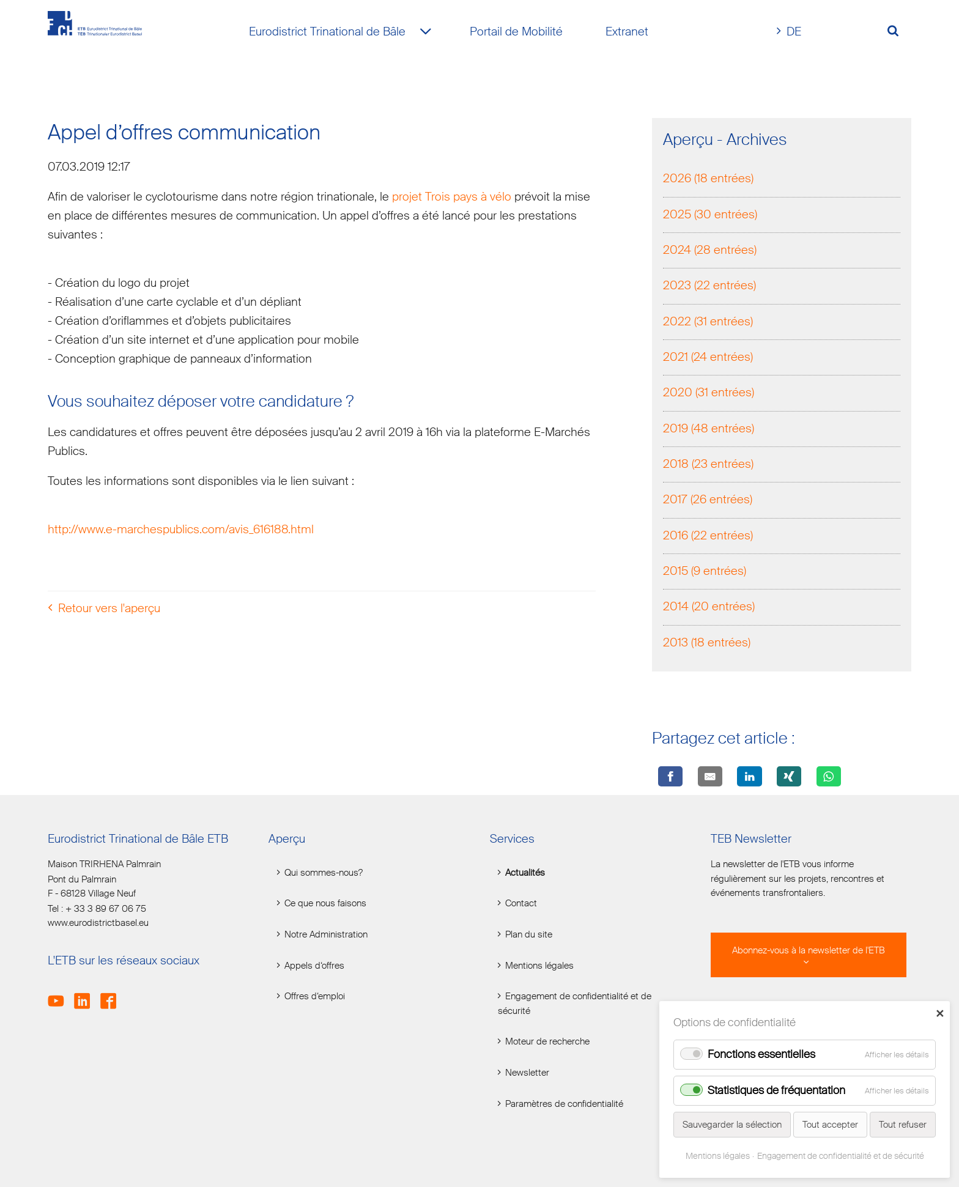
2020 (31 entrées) (708, 394)
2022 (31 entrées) (708, 322)
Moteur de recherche (547, 1042)
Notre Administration (326, 935)
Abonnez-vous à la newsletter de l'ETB (808, 950)
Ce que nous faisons (325, 903)
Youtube (60, 994)
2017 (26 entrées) (707, 501)
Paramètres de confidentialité (564, 1104)
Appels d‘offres (314, 966)
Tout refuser (903, 1125)
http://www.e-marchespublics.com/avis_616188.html (181, 531)
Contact (521, 903)
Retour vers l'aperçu (109, 610)
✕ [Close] (939, 1013)
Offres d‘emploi (314, 996)
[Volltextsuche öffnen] (897, 32)
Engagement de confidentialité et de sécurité (574, 1003)
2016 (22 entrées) (708, 536)
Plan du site (528, 935)
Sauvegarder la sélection (732, 1125)
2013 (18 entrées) (706, 643)
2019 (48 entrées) (708, 429)
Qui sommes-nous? (323, 873)
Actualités (525, 873)
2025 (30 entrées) (710, 215)
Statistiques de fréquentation (776, 1090)
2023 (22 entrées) (709, 287)
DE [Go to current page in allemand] (794, 31)
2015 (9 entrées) (704, 572)
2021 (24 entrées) (708, 358)
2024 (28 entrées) (710, 251)
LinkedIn (86, 994)
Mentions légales (539, 966)
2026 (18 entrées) (708, 180)
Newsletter (527, 1073)
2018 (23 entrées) (708, 465)
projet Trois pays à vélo (451, 197)
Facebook (112, 994)
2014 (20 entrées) (709, 608)
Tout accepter (830, 1125)
